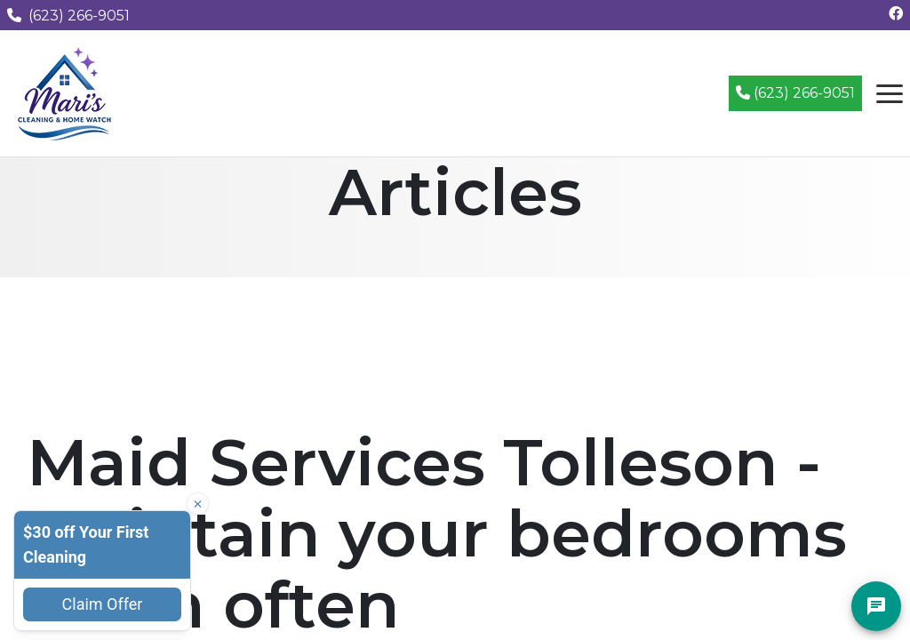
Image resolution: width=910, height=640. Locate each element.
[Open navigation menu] (889, 93)
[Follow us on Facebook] (896, 13)
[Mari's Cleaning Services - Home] (65, 92)
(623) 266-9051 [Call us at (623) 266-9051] (68, 15)
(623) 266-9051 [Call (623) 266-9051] (795, 92)
